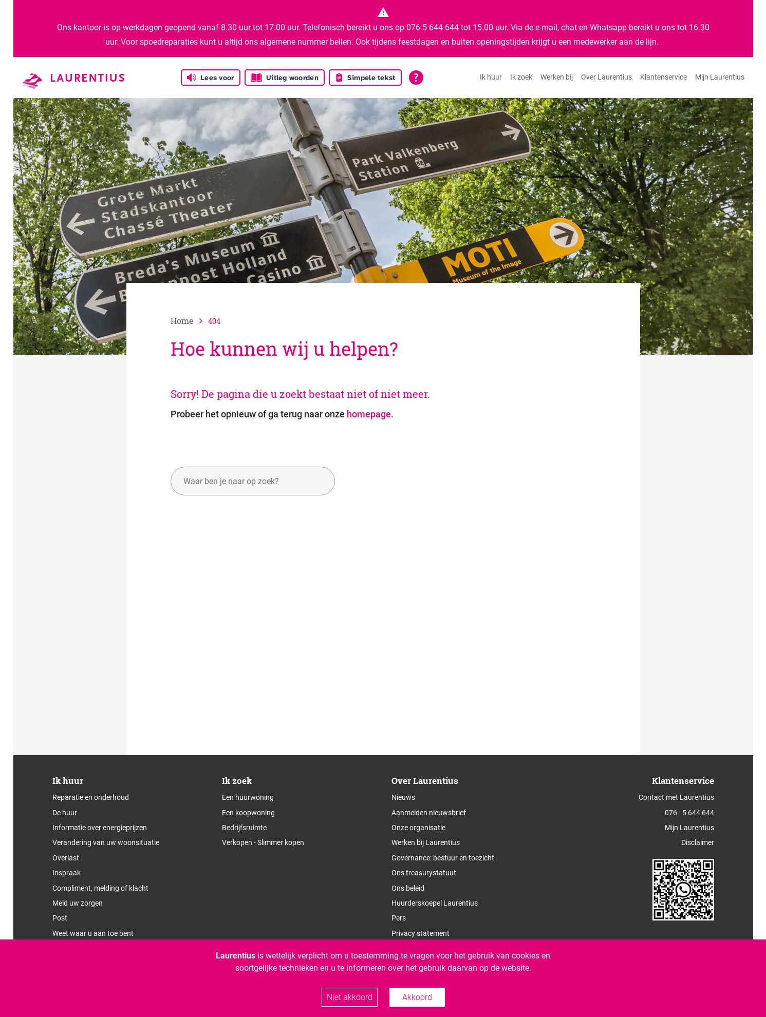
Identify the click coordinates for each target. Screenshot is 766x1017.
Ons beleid (407, 888)
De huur (64, 813)
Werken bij (556, 77)
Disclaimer (697, 842)
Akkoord (417, 997)
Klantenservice (663, 77)
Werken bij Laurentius (425, 842)
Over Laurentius (606, 77)
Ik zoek (521, 77)
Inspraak (66, 873)
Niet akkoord (349, 997)
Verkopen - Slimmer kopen (263, 842)
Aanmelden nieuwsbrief (428, 813)
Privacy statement (420, 933)
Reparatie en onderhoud (90, 797)
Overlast (65, 858)
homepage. (370, 414)
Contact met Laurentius (676, 797)
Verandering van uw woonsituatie (105, 842)
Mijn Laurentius (719, 77)
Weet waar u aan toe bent (93, 933)
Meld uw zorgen (77, 903)
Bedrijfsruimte (244, 827)
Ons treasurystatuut (423, 873)
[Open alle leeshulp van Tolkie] (416, 77)
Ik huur (491, 77)
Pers (398, 918)
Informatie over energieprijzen (99, 827)
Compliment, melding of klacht (100, 888)
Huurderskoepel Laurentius (434, 903)
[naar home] (189, 320)
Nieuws (403, 797)
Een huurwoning (248, 797)
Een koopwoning (248, 813)
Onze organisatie (418, 827)
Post (59, 918)
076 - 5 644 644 (689, 813)
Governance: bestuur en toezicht (442, 858)
